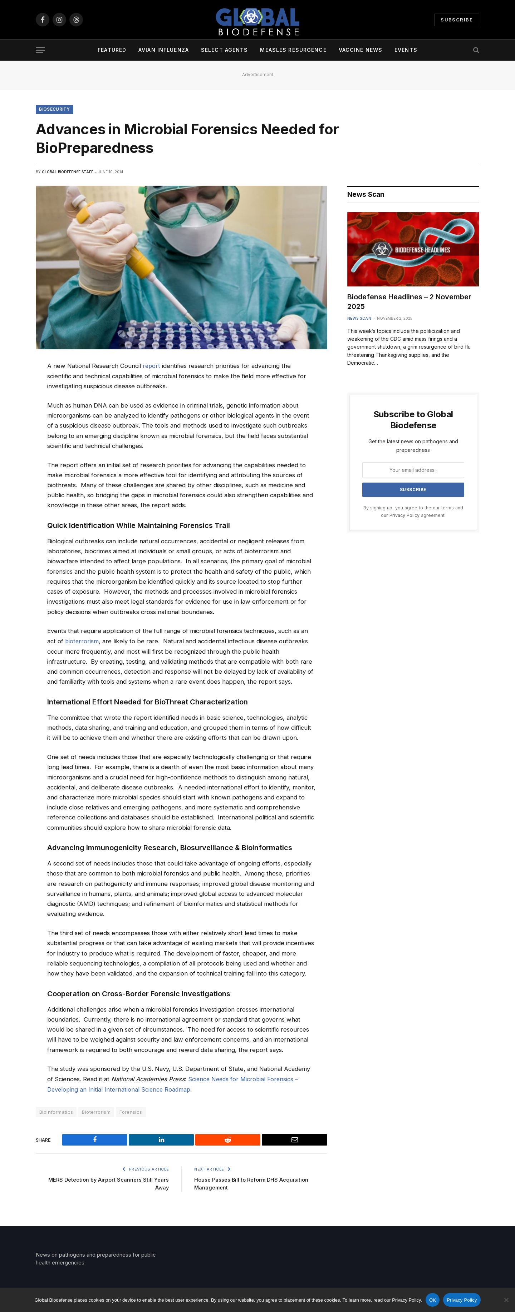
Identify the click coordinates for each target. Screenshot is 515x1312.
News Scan (359, 318)
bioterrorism (82, 641)
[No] (506, 1299)
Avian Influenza (163, 50)
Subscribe (457, 20)
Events (405, 50)
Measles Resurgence (293, 50)
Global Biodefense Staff (67, 172)
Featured (112, 50)
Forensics (130, 1111)
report (152, 366)
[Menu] (40, 50)
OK (432, 1300)
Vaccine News (360, 50)
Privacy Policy (404, 516)
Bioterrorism (96, 1111)
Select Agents (224, 50)
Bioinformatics (56, 1111)
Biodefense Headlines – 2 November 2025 (409, 302)
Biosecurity (54, 109)
